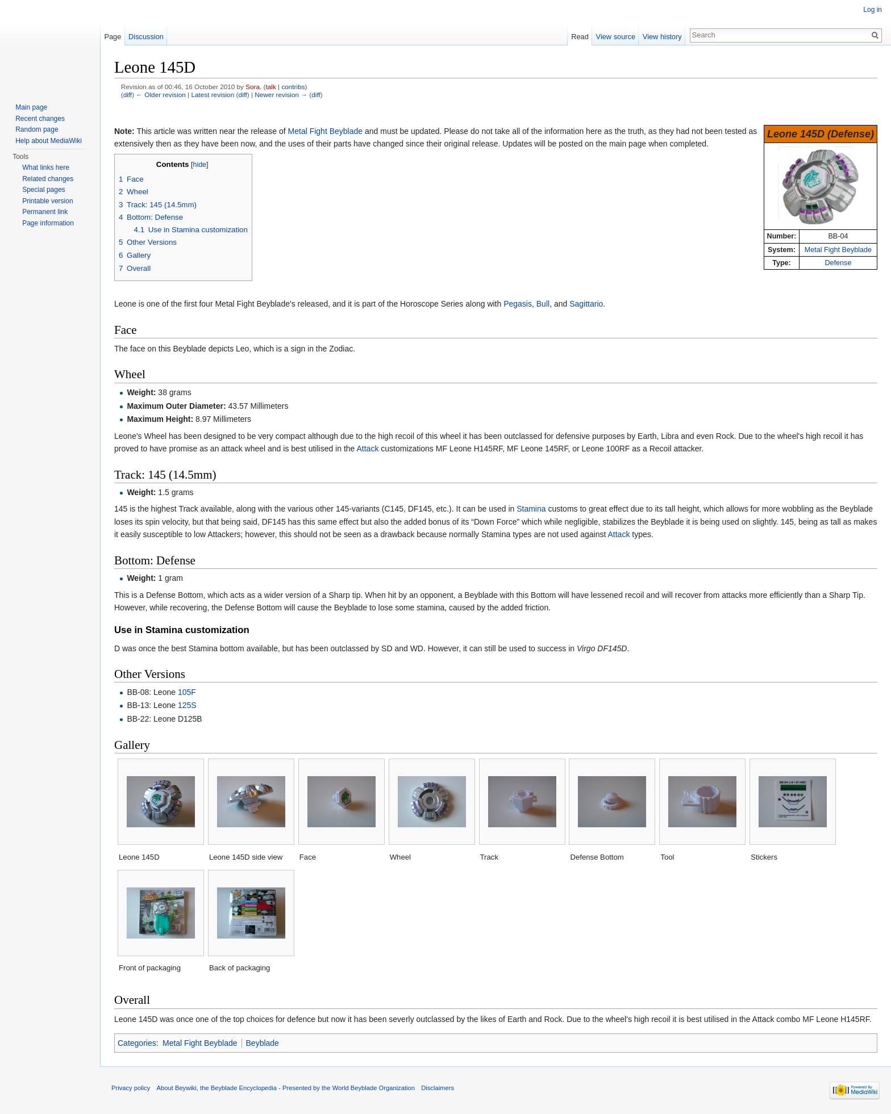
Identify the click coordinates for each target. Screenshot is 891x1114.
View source (615, 36)
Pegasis (517, 303)
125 (184, 705)
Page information (48, 223)
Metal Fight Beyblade (838, 250)
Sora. (253, 86)
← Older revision (161, 94)
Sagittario (586, 303)
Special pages (43, 190)
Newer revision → (281, 94)
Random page (36, 129)
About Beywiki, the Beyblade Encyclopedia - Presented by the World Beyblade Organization (286, 1087)
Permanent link (45, 212)
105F (187, 692)
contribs (293, 86)
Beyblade (262, 1043)
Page (112, 36)
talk (271, 86)
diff (127, 94)
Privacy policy (130, 1087)
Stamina (531, 508)
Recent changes (40, 119)
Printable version (47, 201)
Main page (31, 107)
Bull (542, 303)
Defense (838, 263)
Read (580, 36)
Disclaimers (437, 1087)
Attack (367, 448)
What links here (45, 167)
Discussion (146, 36)
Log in (872, 10)
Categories (137, 1043)
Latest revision (212, 94)
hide (199, 165)
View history (662, 36)
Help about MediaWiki (48, 141)
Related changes (47, 179)
